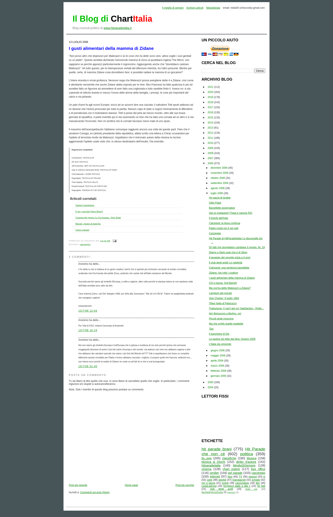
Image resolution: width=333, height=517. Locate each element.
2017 (211, 107)
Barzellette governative (222, 207)
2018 (211, 102)
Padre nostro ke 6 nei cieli (223, 228)
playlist (222, 479)
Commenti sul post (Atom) (95, 492)
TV (240, 476)
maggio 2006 (218, 355)
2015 (211, 117)
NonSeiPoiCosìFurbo (212, 492)
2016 (211, 112)
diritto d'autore (246, 462)
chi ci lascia (208, 483)
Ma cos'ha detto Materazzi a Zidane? (230, 288)
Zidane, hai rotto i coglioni (223, 272)
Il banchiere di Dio (219, 333)
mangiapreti (239, 479)
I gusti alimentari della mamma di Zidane (111, 48)
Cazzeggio (215, 233)
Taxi (211, 328)
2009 (211, 148)
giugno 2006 (218, 350)
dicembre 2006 (219, 167)
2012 (211, 132)
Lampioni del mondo (220, 293)
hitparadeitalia (211, 465)
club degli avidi (221, 489)
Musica (252, 458)
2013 (211, 127)
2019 (211, 97)
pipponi (253, 476)
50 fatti (261, 486)
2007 (211, 158)
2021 (211, 86)
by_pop (207, 458)
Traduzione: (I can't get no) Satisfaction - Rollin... (236, 308)
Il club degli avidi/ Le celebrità (225, 262)
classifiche (229, 458)
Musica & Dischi (213, 462)
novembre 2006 (220, 172)
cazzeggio (85, 244)
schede (256, 479)
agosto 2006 (218, 188)
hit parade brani (217, 449)
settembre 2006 (220, 183)
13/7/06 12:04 (87, 310)
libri (258, 483)
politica (246, 454)
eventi (225, 483)
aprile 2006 (217, 360)
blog (230, 476)
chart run (251, 489)
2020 (211, 92)
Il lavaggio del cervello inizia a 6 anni (229, 257)
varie (209, 479)
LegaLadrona (209, 486)
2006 (211, 163)
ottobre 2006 (218, 178)
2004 (211, 387)
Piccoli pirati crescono (221, 318)
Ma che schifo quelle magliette (226, 323)
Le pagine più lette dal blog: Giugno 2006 (232, 339)
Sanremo (231, 492)
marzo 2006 (218, 365)
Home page (131, 485)
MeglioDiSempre (244, 465)
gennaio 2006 (219, 375)
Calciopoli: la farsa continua (224, 223)
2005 (211, 382)
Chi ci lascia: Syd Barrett (223, 283)
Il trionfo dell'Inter (218, 218)
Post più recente (78, 485)
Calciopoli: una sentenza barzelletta (229, 267)
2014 (211, 122)
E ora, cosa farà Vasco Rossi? (89, 211)
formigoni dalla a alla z (236, 486)
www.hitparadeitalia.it (118, 28)
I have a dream (82, 229)
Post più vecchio (185, 485)
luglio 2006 (217, 193)
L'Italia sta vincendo (220, 344)
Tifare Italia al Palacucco (223, 303)
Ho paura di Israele (219, 197)
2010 (211, 143)
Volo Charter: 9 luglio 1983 (224, 298)
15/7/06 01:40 (87, 366)
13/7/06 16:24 (87, 330)
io (264, 476)
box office (258, 469)
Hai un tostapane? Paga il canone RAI (230, 213)
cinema (206, 469)
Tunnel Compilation (84, 205)
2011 (211, 137)
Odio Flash (215, 202)
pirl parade (235, 473)
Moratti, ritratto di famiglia (88, 223)
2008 (211, 153)
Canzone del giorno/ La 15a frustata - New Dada (98, 217)
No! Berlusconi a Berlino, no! (225, 313)
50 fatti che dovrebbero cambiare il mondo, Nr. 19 (237, 247)
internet (215, 476)
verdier (214, 473)
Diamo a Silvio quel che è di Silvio (228, 252)
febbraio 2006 (219, 370)
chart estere (231, 469)
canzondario (242, 483)
